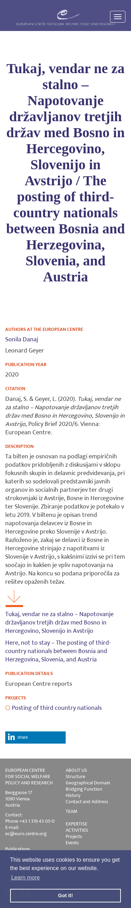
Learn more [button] (25, 877)
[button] (35, 737)
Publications (17, 849)
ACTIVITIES (77, 830)
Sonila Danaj (21, 339)
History (73, 795)
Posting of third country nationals (57, 708)
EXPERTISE (76, 824)
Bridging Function (84, 789)
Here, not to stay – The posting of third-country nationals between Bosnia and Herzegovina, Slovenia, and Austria (58, 651)
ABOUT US (76, 770)
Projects (74, 836)
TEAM (71, 811)
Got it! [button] (65, 895)
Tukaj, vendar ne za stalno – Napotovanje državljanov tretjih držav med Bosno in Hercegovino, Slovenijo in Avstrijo (59, 622)
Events (72, 843)
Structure (75, 777)
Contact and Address (87, 802)
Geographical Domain (88, 783)
